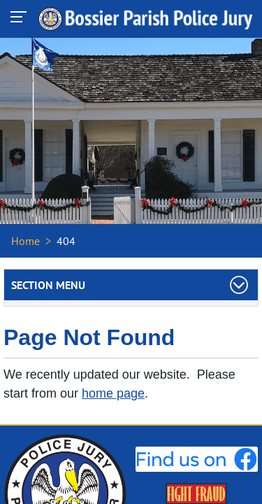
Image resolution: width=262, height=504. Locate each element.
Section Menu (48, 285)
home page (113, 393)
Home (25, 241)
